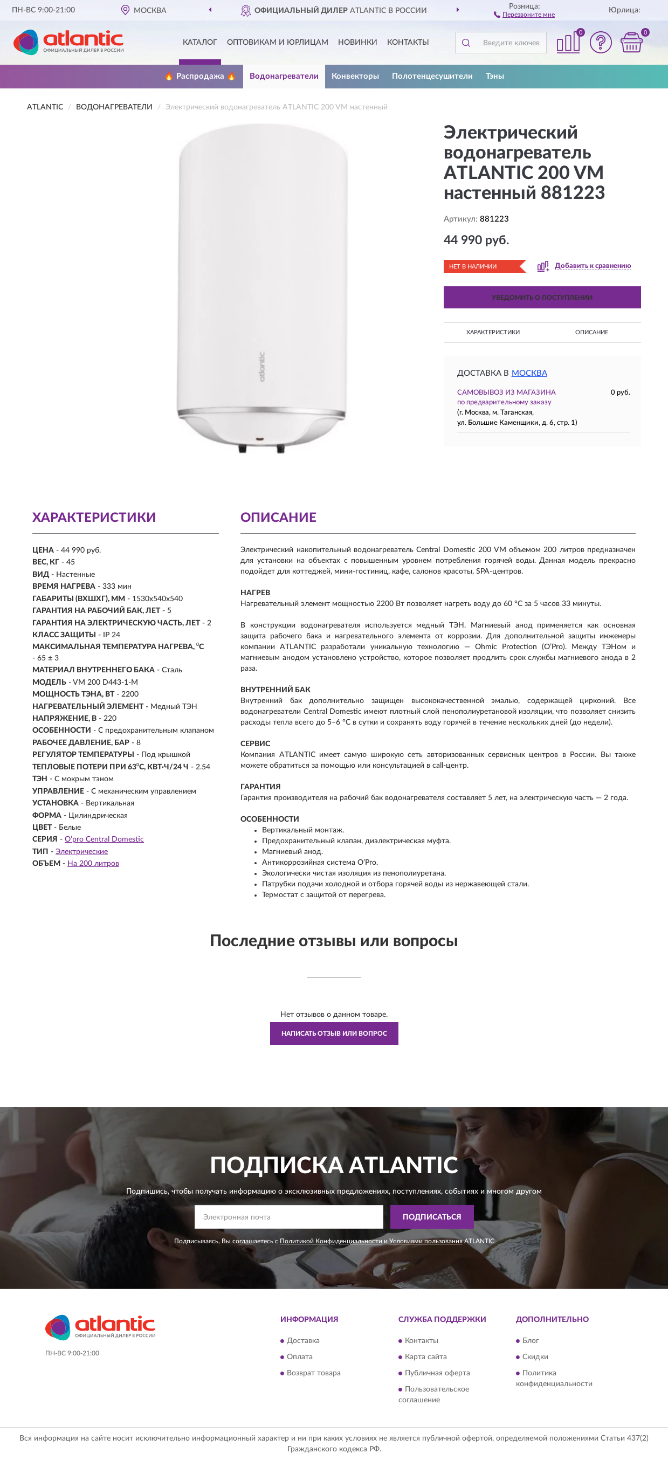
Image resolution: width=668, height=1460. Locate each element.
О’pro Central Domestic (104, 839)
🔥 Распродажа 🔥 (200, 76)
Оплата (300, 1357)
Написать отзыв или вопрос (334, 1033)
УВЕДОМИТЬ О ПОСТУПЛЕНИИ (542, 297)
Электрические (82, 852)
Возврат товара (314, 1373)
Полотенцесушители (432, 76)
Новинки (357, 42)
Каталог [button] (200, 42)
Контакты (408, 42)
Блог (530, 1341)
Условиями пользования (426, 1241)
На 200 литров (93, 863)
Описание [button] (591, 332)
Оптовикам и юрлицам (277, 42)
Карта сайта (426, 1357)
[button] (524, 14)
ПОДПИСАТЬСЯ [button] (432, 1217)
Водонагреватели (284, 76)
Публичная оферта (437, 1373)
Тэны (495, 76)
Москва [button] (529, 373)
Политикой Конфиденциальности (331, 1241)
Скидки (535, 1357)
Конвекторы (355, 76)
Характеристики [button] (493, 332)
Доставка (303, 1341)
